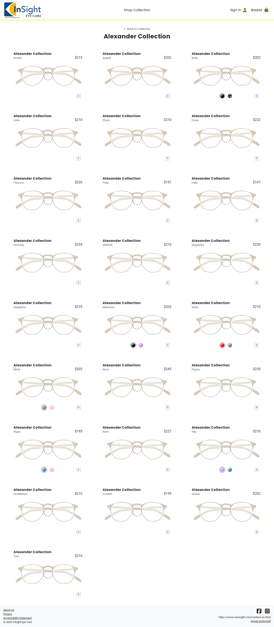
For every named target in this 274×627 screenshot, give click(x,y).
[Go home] (36, 10)
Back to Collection (137, 29)
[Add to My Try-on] (78, 96)
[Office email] (261, 621)
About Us (8, 610)
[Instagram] (267, 612)
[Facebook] (259, 612)
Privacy (7, 614)
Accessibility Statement (17, 618)
